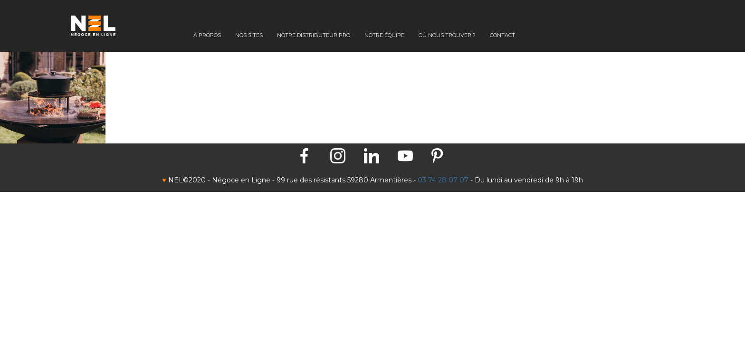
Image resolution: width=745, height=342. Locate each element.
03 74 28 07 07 (443, 180)
